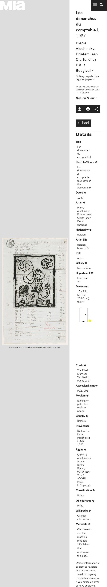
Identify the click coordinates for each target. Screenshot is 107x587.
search (101, 5)
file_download (79, 109)
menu (95, 5)
